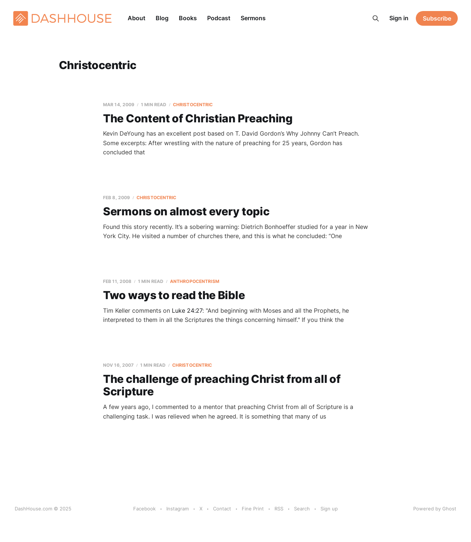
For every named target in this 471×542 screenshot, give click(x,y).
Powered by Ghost (434, 509)
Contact (222, 509)
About (136, 18)
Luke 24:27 (187, 310)
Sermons (253, 18)
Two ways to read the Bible (174, 295)
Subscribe (437, 18)
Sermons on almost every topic (186, 211)
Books (188, 18)
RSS (279, 509)
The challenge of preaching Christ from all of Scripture (222, 385)
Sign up (329, 509)
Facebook (144, 509)
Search (302, 509)
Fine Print (253, 509)
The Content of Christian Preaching (198, 118)
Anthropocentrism (194, 281)
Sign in (398, 18)
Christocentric (193, 104)
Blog (162, 18)
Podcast (218, 18)
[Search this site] (375, 18)
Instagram (177, 509)
